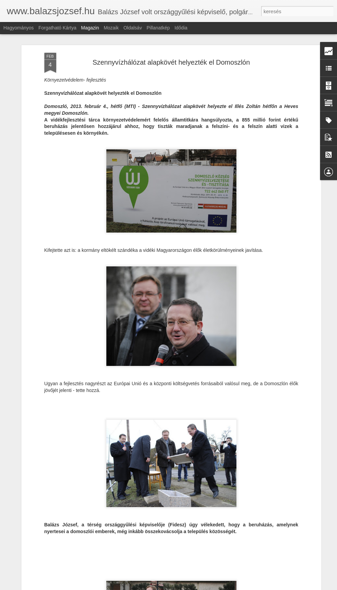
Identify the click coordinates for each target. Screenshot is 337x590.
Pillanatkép (158, 27)
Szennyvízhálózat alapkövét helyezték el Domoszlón (171, 55)
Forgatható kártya (57, 27)
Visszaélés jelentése (275, 586)
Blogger (250, 586)
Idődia (180, 27)
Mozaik (111, 27)
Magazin (90, 27)
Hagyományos (18, 27)
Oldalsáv (132, 27)
